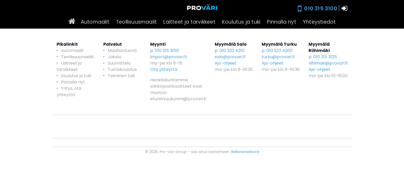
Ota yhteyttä (163, 69)
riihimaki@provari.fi (328, 63)
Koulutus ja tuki (241, 21)
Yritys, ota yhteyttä (69, 91)
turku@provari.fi (278, 57)
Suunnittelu (119, 63)
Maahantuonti (122, 51)
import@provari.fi (168, 57)
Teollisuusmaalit (136, 21)
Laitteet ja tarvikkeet (189, 21)
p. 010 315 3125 (323, 57)
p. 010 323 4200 (277, 51)
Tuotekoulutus (122, 69)
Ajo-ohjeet (225, 63)
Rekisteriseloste (245, 151)
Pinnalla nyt (281, 21)
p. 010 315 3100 (164, 51)
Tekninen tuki (121, 76)
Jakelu (114, 57)
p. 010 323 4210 (229, 51)
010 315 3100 (320, 8)
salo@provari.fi (230, 57)
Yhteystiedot (319, 21)
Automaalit (95, 21)
